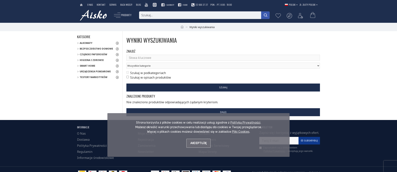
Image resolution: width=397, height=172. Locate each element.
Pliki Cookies (240, 131)
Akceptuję (198, 143)
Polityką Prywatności (245, 122)
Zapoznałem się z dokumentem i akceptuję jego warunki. (286, 143)
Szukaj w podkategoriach (146, 66)
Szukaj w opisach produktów (148, 71)
